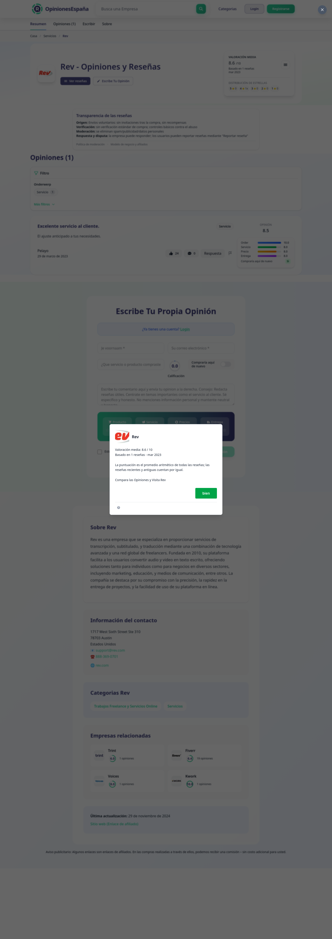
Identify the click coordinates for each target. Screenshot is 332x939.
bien (206, 493)
